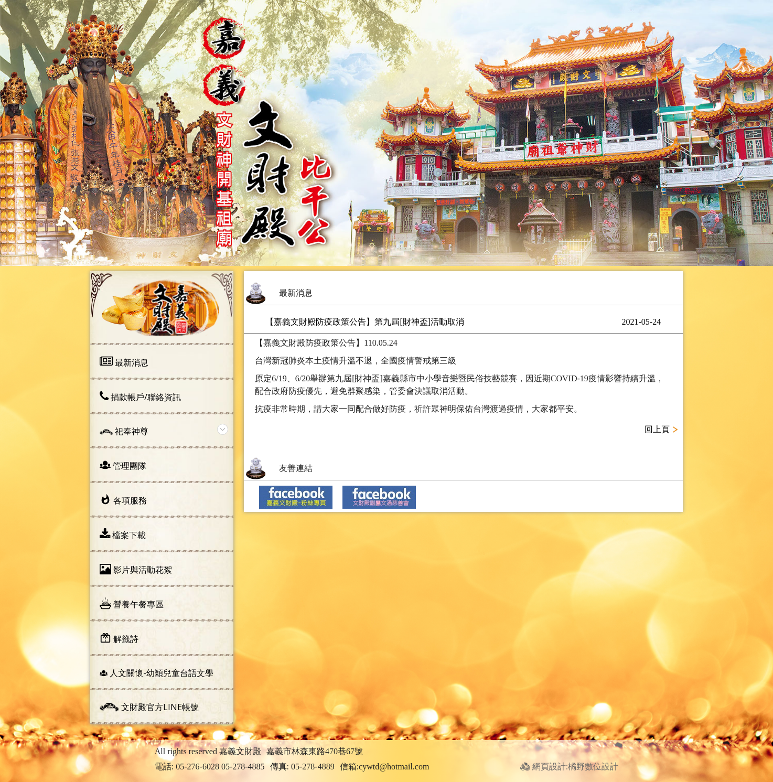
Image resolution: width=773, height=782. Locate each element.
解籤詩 (119, 638)
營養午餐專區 (132, 603)
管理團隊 (123, 465)
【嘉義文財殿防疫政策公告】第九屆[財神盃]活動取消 (463, 322)
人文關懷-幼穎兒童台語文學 (156, 673)
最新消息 (124, 362)
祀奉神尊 (124, 431)
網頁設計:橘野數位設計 (569, 766)
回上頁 (657, 429)
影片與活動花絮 (136, 569)
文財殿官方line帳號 (149, 707)
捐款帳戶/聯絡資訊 (140, 396)
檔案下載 (123, 534)
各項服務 (123, 500)
